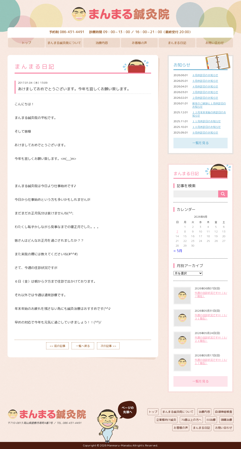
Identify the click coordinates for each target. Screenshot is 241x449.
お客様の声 (139, 43)
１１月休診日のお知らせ (206, 121)
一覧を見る (200, 143)
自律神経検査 (223, 412)
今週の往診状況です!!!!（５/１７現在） (211, 361)
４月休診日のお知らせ (205, 86)
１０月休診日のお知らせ (206, 127)
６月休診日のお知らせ (205, 75)
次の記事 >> (108, 346)
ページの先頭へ (117, 422)
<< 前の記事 (57, 346)
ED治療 (211, 420)
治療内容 (102, 43)
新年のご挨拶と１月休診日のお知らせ (209, 105)
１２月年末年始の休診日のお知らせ (209, 114)
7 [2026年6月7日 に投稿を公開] (177, 231)
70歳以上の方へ (191, 420)
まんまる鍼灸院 (120, 14)
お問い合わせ (214, 43)
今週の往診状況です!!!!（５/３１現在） (211, 316)
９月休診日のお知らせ (205, 132)
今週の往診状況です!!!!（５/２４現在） (211, 339)
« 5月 (177, 250)
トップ (26, 43)
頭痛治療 (226, 420)
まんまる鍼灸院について (64, 43)
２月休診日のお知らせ (205, 98)
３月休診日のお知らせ (205, 92)
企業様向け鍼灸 (166, 420)
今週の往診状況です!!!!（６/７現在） (211, 294)
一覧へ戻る (83, 346)
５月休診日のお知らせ (205, 81)
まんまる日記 (177, 43)
